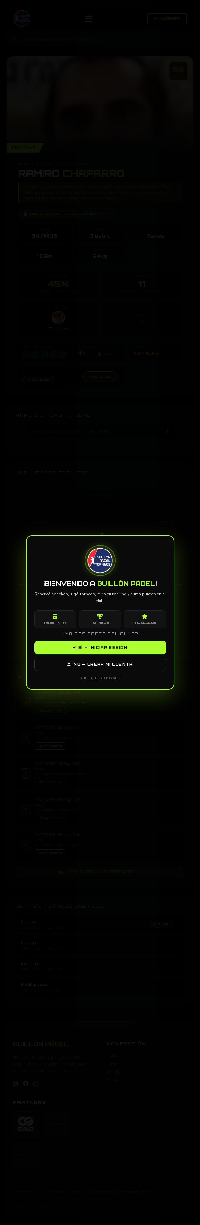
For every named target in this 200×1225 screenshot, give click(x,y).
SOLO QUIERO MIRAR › (100, 678)
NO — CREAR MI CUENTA (100, 664)
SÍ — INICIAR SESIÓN (100, 647)
